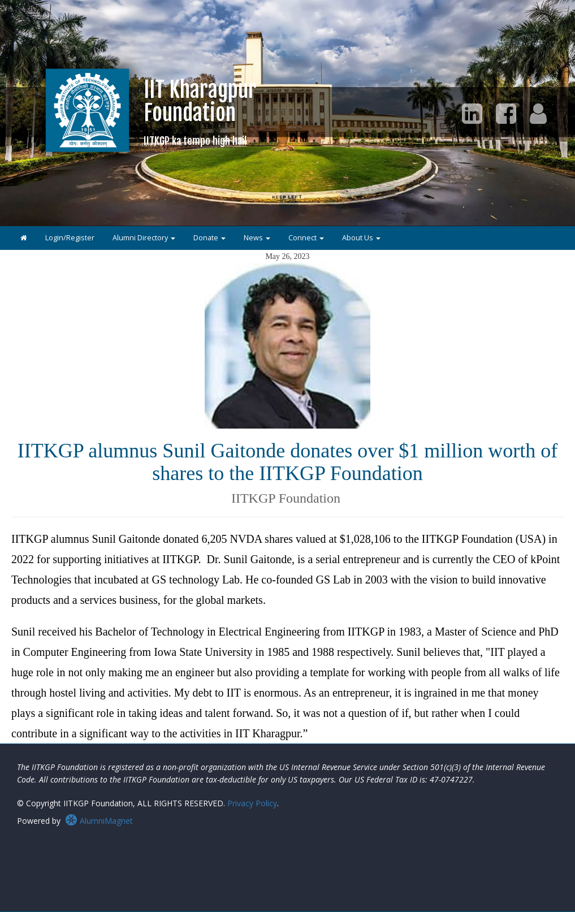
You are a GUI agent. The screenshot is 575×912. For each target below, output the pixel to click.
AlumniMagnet (99, 820)
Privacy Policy (252, 803)
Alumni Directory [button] (144, 238)
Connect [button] (306, 238)
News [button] (257, 238)
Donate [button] (209, 238)
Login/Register (69, 238)
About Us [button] (361, 238)
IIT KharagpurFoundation (200, 111)
